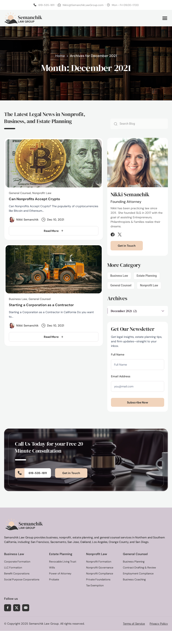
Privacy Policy (159, 624)
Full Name (117, 355)
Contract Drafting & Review (139, 567)
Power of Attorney (60, 573)
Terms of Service (134, 624)
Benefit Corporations (17, 573)
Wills (52, 567)
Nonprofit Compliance (99, 573)
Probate (54, 579)
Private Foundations (98, 579)
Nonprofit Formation (98, 562)
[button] (165, 18)
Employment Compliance (138, 573)
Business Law (119, 276)
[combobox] (143, 124)
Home (60, 56)
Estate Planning (147, 276)
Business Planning (133, 562)
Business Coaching (134, 579)
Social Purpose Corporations (21, 579)
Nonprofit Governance (99, 567)
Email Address (120, 377)
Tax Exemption (95, 585)
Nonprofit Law (149, 286)
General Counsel (121, 286)
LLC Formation (13, 567)
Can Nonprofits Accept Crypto (34, 199)
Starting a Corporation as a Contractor (41, 305)
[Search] (114, 124)
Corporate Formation (17, 562)
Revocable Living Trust (62, 562)
